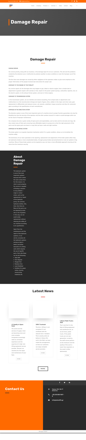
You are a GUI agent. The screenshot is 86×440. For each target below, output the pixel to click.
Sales (60, 5)
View (19, 358)
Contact (66, 5)
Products (45, 5)
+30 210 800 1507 (14, 1)
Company (38, 5)
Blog (71, 5)
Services (53, 5)
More (43, 368)
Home (32, 5)
